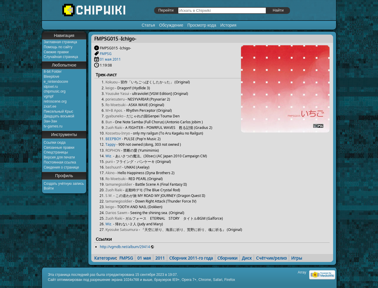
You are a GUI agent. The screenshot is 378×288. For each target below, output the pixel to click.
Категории (105, 258)
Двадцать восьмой (59, 116)
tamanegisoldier (118, 184)
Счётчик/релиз (271, 258)
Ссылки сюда (55, 142)
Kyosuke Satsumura (121, 229)
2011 (117, 59)
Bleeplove (51, 77)
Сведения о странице (61, 167)
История (228, 25)
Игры (296, 258)
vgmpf (48, 96)
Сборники (227, 258)
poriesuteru (115, 99)
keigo (109, 87)
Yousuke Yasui (117, 93)
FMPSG (106, 53)
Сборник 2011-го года (191, 258)
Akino (110, 172)
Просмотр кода (201, 25)
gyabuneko (114, 116)
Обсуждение (171, 25)
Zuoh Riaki (113, 127)
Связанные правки (59, 147)
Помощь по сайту (58, 47)
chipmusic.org (55, 91)
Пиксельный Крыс (58, 111)
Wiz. (108, 155)
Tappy (110, 144)
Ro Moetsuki (115, 104)
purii (109, 161)
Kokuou (111, 82)
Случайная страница (61, 57)
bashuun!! (113, 167)
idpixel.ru (51, 87)
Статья (148, 25)
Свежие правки (56, 52)
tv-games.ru (53, 126)
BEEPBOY (113, 138)
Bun (108, 121)
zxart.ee (50, 106)
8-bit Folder (53, 71)
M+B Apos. (114, 110)
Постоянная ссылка (60, 162)
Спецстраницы (56, 152)
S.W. (109, 195)
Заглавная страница (60, 42)
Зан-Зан (50, 121)
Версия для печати (59, 157)
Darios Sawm (116, 212)
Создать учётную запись (64, 184)
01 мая (106, 59)
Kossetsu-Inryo (117, 133)
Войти (49, 188)
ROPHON (112, 150)
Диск (247, 258)
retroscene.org (55, 101)
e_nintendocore (56, 82)
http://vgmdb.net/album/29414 (125, 246)
